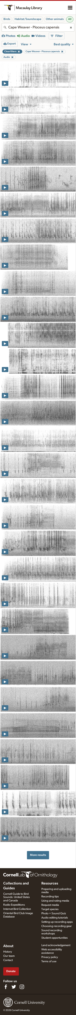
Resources (49, 883)
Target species (50, 909)
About (8, 946)
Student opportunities (54, 937)
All (70, 19)
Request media (50, 905)
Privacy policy (49, 957)
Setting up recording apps (57, 922)
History (7, 951)
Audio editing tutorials (54, 917)
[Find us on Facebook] (5, 986)
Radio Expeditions (14, 904)
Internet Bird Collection (17, 909)
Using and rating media (55, 900)
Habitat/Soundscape (28, 19)
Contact (8, 960)
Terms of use (48, 961)
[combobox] (38, 27)
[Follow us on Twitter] (13, 986)
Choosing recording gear (56, 926)
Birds (6, 19)
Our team (9, 956)
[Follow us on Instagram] (21, 986)
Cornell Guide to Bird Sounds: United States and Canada (16, 897)
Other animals (55, 19)
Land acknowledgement (55, 945)
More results (38, 854)
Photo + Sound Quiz (53, 913)
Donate (11, 971)
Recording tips (50, 896)
